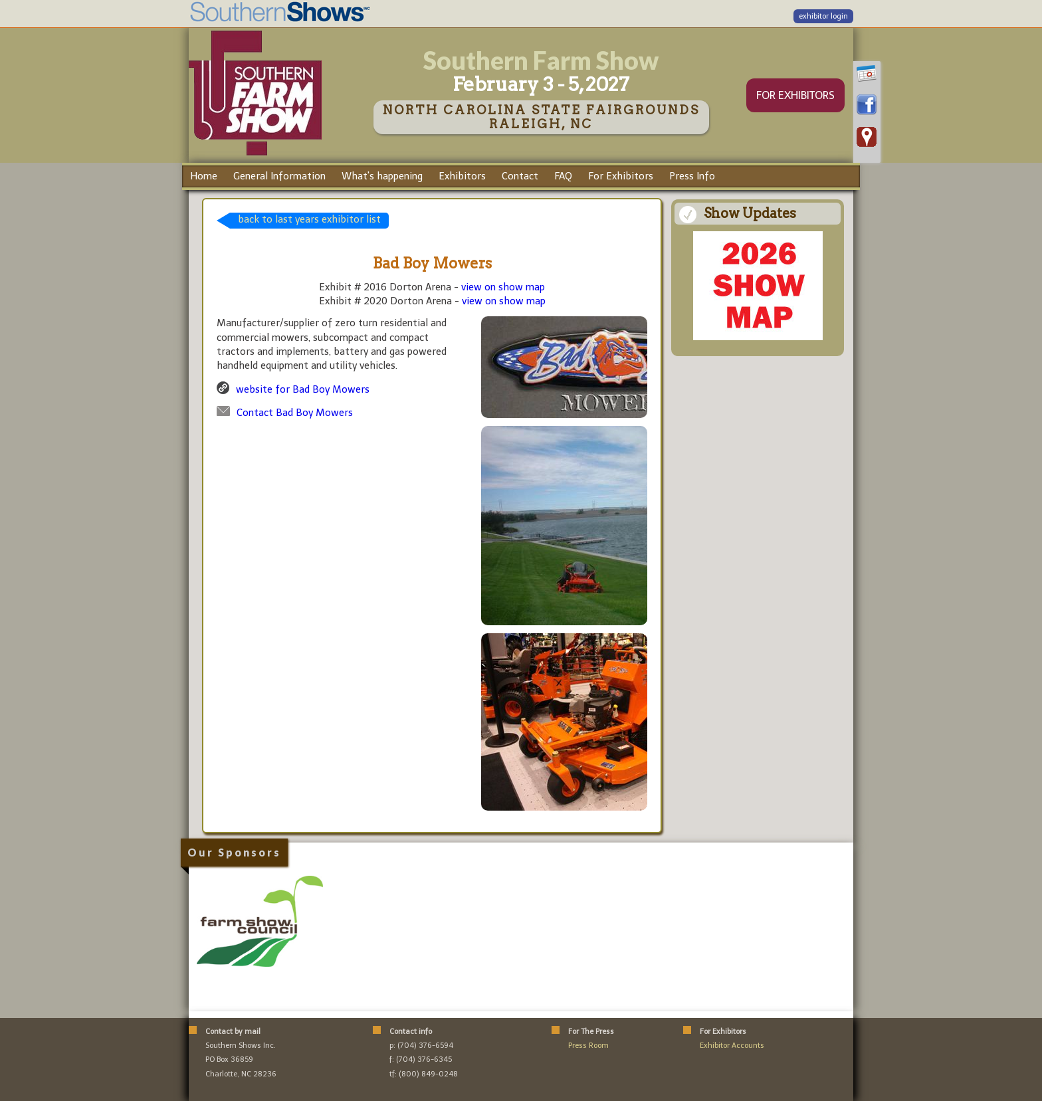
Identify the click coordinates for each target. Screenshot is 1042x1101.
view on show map (503, 287)
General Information (279, 176)
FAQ (563, 176)
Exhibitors (462, 176)
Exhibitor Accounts (732, 1045)
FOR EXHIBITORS (795, 95)
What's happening (382, 176)
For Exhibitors (620, 176)
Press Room (588, 1045)
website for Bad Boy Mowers (302, 389)
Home (203, 176)
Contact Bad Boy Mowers (295, 413)
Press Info (692, 176)
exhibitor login (823, 16)
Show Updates (750, 213)
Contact (520, 176)
